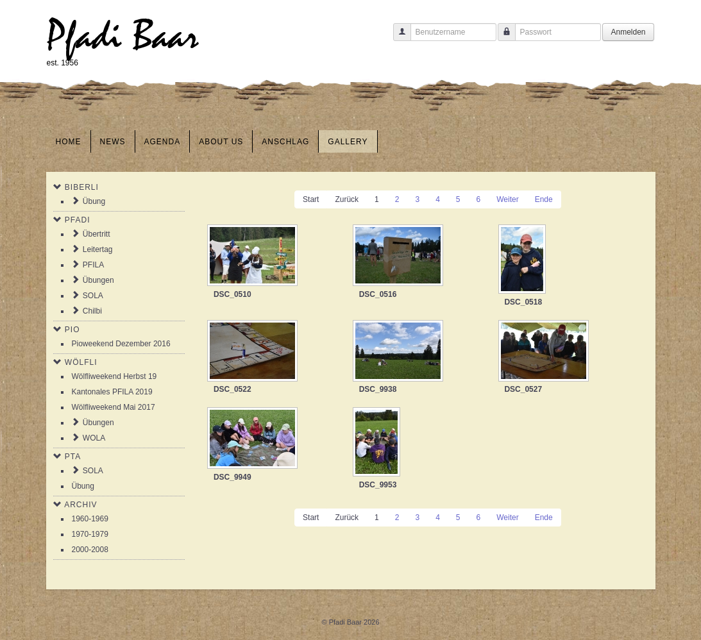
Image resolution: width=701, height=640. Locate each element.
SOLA (93, 295)
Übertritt (96, 234)
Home (68, 141)
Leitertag (98, 249)
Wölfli (81, 362)
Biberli (82, 187)
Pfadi (77, 219)
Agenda (162, 141)
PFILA (93, 264)
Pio (72, 329)
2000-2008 (90, 549)
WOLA (94, 438)
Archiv (80, 504)
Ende (544, 199)
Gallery (347, 141)
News (113, 141)
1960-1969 (90, 518)
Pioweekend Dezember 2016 (121, 343)
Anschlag (285, 141)
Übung (94, 201)
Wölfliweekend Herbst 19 (114, 376)
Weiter (507, 199)
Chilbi (92, 311)
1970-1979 (90, 534)
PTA (73, 456)
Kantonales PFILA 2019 (112, 391)
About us (221, 141)
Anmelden (628, 32)
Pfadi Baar (123, 36)
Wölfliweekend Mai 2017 (113, 407)
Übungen (98, 280)
